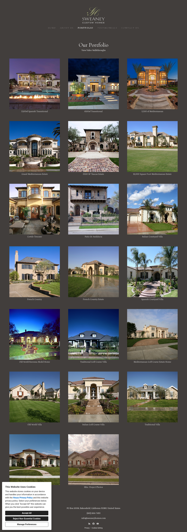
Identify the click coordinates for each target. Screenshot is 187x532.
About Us (67, 28)
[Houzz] (89, 523)
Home (52, 28)
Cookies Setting (97, 528)
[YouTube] (97, 523)
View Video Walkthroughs (94, 50)
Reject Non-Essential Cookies (27, 518)
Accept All (27, 513)
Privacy (87, 528)
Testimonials (107, 28)
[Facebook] (93, 523)
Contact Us (130, 28)
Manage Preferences (26, 524)
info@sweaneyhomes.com (93, 518)
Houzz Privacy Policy (23, 497)
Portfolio (85, 28)
